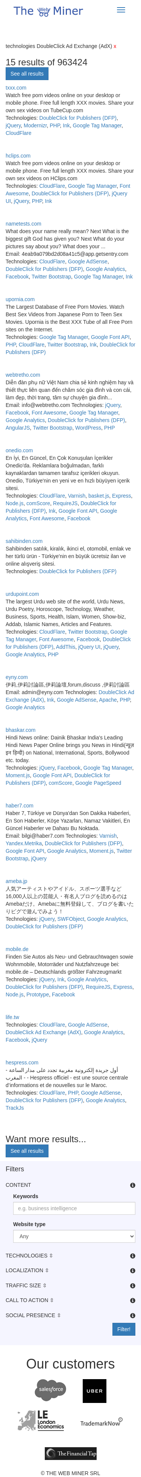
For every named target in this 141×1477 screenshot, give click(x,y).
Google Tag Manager (97, 125)
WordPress (88, 428)
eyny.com (17, 677)
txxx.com (16, 88)
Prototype (37, 994)
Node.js (14, 503)
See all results (27, 74)
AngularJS (18, 428)
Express (121, 496)
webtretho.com (23, 375)
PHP (55, 125)
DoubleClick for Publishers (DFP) (78, 118)
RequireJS (65, 503)
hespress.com (22, 1062)
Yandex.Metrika (24, 843)
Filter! (123, 1329)
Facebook (17, 277)
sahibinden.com (24, 541)
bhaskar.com (20, 730)
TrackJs (15, 1108)
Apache (108, 700)
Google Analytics (105, 269)
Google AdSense (88, 261)
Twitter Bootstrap (51, 277)
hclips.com (18, 156)
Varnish (76, 496)
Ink (66, 125)
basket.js (98, 496)
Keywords (25, 1196)
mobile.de (17, 949)
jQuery (13, 125)
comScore (38, 503)
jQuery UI (89, 647)
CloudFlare (18, 133)
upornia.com (20, 299)
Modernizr (35, 125)
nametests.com (23, 224)
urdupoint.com (22, 594)
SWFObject (71, 919)
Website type (29, 1224)
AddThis (65, 647)
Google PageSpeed (98, 783)
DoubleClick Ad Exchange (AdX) (43, 1032)
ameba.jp (16, 881)
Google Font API (110, 337)
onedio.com (19, 450)
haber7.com (19, 806)
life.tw (12, 1017)
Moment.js (18, 775)
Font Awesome (49, 413)
